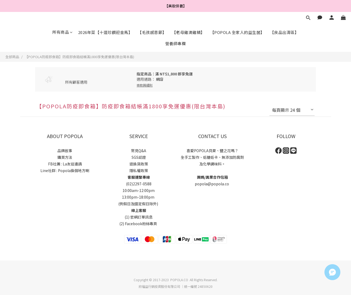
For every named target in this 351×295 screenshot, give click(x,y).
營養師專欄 (175, 43)
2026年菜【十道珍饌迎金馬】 (105, 32)
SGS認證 (139, 157)
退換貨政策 (138, 163)
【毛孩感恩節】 (152, 32)
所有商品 (62, 32)
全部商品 (12, 56)
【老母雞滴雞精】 (188, 32)
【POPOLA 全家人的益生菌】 (237, 32)
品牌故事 (64, 150)
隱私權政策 (138, 170)
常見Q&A (138, 150)
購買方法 (64, 157)
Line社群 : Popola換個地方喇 (64, 170)
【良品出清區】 (284, 32)
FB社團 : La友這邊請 (65, 163)
